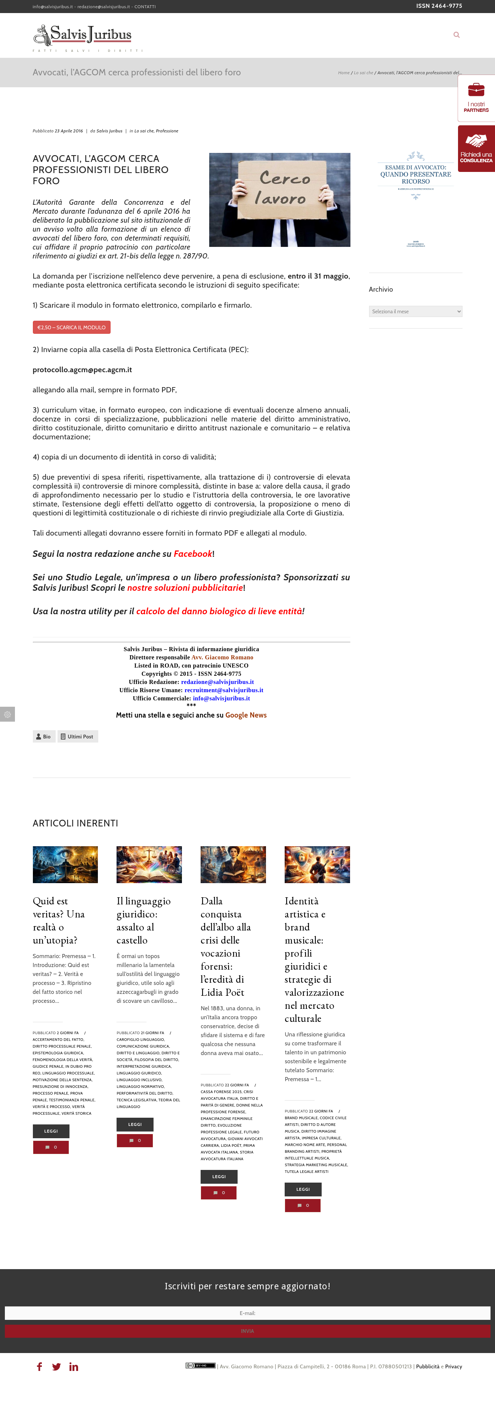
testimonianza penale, (72, 1100)
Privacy (453, 1366)
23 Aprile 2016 (69, 131)
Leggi (51, 1131)
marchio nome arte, (305, 1144)
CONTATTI (145, 6)
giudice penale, (49, 1066)
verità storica (77, 1113)
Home (344, 72)
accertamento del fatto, (58, 1039)
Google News (246, 715)
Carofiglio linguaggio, (141, 1039)
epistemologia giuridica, (58, 1053)
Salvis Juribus (110, 131)
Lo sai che (364, 72)
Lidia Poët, (231, 1145)
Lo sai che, (144, 131)
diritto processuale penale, (62, 1046)
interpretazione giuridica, (144, 1066)
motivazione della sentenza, (63, 1079)
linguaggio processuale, (68, 1073)
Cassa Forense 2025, (221, 1091)
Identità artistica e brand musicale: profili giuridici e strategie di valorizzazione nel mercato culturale (314, 959)
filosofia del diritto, (156, 1059)
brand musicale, (302, 1117)
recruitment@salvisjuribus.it (224, 690)
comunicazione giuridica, (143, 1046)
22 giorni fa (237, 1085)
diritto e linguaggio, (138, 1053)
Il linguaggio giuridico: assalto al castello (144, 920)
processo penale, (51, 1093)
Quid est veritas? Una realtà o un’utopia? (59, 920)
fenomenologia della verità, (63, 1059)
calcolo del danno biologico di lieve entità (219, 611)
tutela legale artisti (306, 1171)
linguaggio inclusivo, (140, 1079)
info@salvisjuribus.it (53, 6)
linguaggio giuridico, (139, 1073)
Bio (47, 737)
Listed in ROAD (156, 665)
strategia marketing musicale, (316, 1164)
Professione (167, 131)
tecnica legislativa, (137, 1100)
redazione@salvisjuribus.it (103, 6)
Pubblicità (428, 1366)
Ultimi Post (80, 737)
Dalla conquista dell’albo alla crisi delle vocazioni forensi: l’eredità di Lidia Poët (226, 946)
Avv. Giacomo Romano (223, 657)
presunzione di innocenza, (61, 1086)
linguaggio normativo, (141, 1086)
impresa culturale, (321, 1138)
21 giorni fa (152, 1032)
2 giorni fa (68, 1032)
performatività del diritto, (145, 1093)
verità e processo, (52, 1106)
